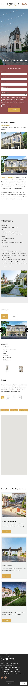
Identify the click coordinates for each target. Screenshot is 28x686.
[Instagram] (25, 4)
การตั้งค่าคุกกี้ (10, 683)
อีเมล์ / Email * (3, 82)
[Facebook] (23, 4)
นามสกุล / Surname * (5, 77)
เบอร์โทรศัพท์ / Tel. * (4, 87)
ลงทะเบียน (14, 110)
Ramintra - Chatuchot (6, 610)
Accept (24, 683)
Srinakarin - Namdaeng (7, 566)
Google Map (4, 410)
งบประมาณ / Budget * (5, 92)
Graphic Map (14, 410)
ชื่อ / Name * (3, 72)
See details (6, 532)
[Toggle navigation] (2, 4)
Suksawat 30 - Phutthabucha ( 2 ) (9, 521)
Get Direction (23, 410)
